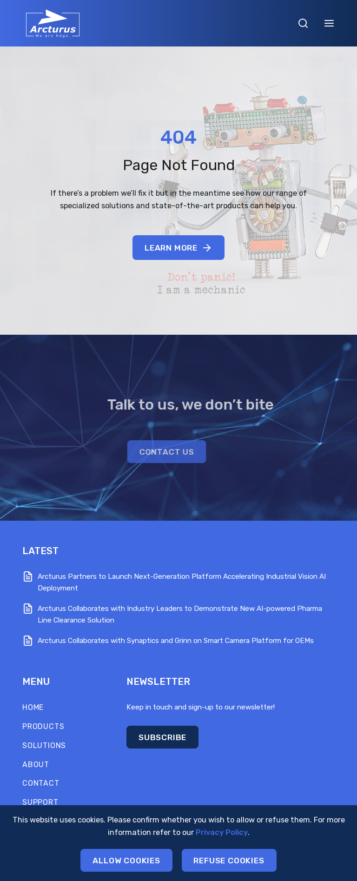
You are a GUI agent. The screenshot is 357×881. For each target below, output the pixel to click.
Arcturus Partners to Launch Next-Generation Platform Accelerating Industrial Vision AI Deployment (182, 582)
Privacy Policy (222, 833)
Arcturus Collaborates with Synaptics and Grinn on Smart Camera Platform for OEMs (176, 640)
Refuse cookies (229, 861)
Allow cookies (125, 861)
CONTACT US (137, 452)
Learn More (178, 247)
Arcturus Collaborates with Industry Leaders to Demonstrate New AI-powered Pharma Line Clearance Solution (180, 614)
